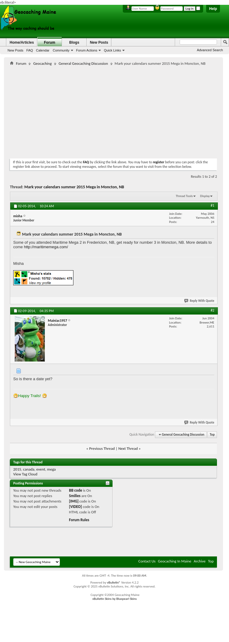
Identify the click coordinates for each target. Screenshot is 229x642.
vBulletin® (113, 582)
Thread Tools (184, 196)
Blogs (74, 42)
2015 (17, 469)
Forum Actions (86, 50)
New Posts (15, 50)
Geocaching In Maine (174, 561)
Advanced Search (210, 50)
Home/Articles (22, 42)
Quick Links (112, 50)
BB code (75, 490)
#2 (212, 310)
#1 (212, 205)
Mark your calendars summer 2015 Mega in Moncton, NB (74, 186)
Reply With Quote (199, 301)
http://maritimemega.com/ (46, 247)
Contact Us (147, 561)
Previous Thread (102, 448)
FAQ (29, 50)
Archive (200, 561)
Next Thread (128, 448)
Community (61, 50)
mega (51, 469)
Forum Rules (79, 520)
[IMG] (74, 501)
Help (213, 9)
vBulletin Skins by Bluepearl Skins (114, 599)
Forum (49, 42)
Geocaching (42, 63)
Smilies (74, 495)
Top (212, 435)
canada (29, 469)
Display (205, 196)
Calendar (43, 50)
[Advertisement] (80, 111)
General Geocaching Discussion (83, 63)
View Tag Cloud (25, 474)
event (40, 469)
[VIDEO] (75, 506)
